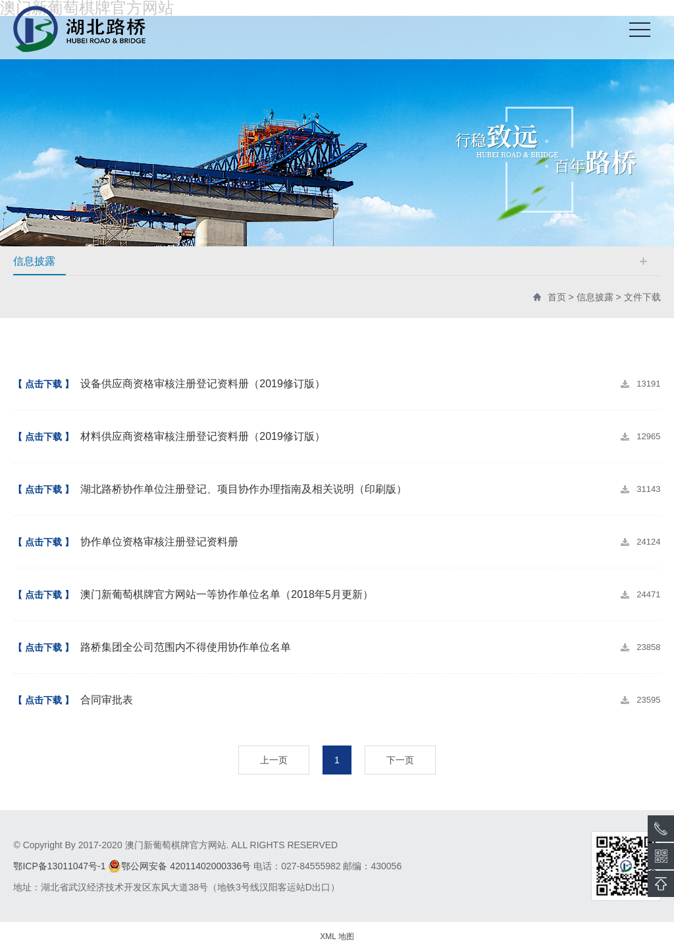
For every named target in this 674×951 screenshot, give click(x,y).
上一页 (274, 760)
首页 (557, 297)
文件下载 (642, 297)
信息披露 (595, 297)
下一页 (400, 760)
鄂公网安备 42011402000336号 (179, 866)
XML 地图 (337, 936)
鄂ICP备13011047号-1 (59, 866)
